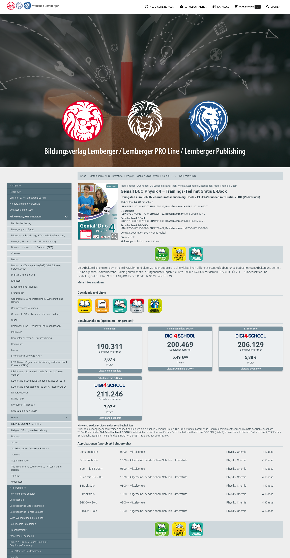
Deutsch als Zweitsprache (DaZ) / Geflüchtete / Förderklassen (36, 267)
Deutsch (15, 259)
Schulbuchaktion (193, 7)
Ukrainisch (17, 481)
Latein (14, 350)
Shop (83, 175)
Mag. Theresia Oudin (225, 185)
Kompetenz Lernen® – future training (31, 338)
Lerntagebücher (19, 392)
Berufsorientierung (21, 223)
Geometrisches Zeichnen (24, 308)
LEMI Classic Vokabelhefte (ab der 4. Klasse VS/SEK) (39, 386)
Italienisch (16, 332)
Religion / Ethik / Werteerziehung (29, 430)
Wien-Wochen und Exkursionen (27, 518)
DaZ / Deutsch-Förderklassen (25, 551)
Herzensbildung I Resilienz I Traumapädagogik (36, 326)
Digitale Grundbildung (23, 274)
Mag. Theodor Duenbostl (135, 185)
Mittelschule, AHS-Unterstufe (106, 175)
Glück (14, 320)
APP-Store (15, 185)
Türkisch (15, 475)
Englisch (16, 280)
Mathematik (17, 398)
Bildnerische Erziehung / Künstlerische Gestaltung (38, 235)
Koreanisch (17, 344)
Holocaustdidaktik (19, 530)
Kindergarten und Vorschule (25, 203)
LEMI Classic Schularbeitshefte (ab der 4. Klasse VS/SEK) (36, 373)
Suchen (273, 7)
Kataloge (220, 7)
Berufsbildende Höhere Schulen (27, 512)
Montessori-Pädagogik (23, 404)
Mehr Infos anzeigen (91, 282)
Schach (15, 442)
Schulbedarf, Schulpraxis (23, 524)
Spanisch (16, 454)
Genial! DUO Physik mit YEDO (179, 175)
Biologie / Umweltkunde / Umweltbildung (33, 241)
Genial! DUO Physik (148, 175)
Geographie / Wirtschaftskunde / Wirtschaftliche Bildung (37, 301)
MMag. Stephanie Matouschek (195, 185)
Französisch (17, 292)
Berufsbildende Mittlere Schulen (27, 505)
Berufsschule (17, 499)
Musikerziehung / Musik (24, 410)
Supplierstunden (20, 460)
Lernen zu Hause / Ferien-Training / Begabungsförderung (29, 544)
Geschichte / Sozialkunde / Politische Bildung (35, 314)
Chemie (15, 253)
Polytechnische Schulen (22, 493)
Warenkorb (247, 7)
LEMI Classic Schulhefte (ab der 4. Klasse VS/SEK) (38, 380)
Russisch (16, 436)
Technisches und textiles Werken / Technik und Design (36, 468)
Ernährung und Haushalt (24, 286)
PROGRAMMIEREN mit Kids (26, 424)
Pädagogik (15, 191)
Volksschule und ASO (21, 209)
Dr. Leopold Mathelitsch (163, 185)
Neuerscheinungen (159, 7)
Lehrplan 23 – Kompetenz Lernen (28, 197)
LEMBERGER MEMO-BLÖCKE (26, 356)
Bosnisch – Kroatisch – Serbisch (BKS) (32, 247)
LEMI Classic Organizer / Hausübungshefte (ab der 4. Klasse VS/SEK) (39, 364)
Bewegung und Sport (22, 229)
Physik (130, 175)
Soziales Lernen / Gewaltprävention (30, 448)
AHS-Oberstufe (18, 487)
